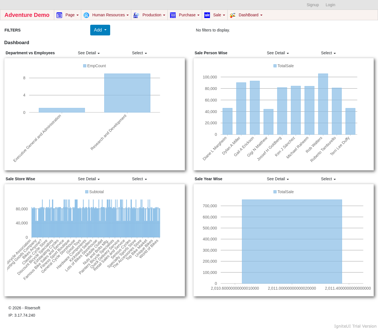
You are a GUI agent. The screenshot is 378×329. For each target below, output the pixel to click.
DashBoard (246, 15)
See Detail (89, 53)
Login (330, 5)
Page (67, 15)
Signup (313, 5)
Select (139, 53)
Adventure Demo (26, 15)
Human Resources (106, 15)
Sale (214, 15)
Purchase (185, 15)
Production (149, 15)
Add (98, 30)
